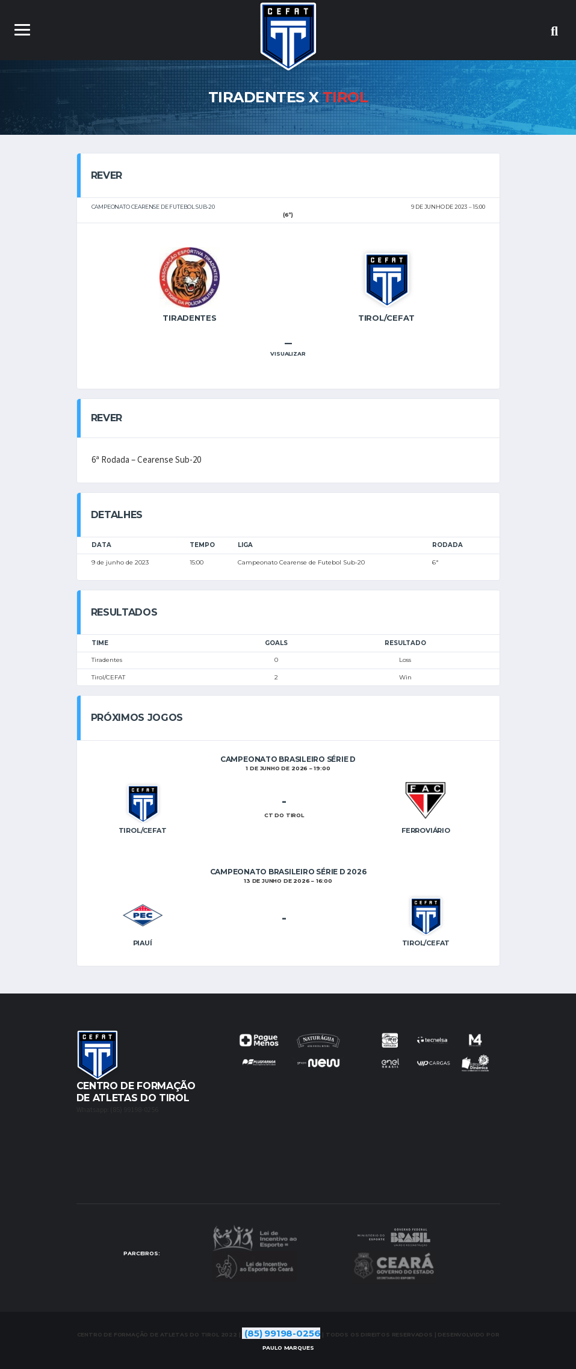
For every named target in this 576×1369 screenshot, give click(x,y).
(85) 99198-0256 (282, 1333)
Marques (288, 1347)
